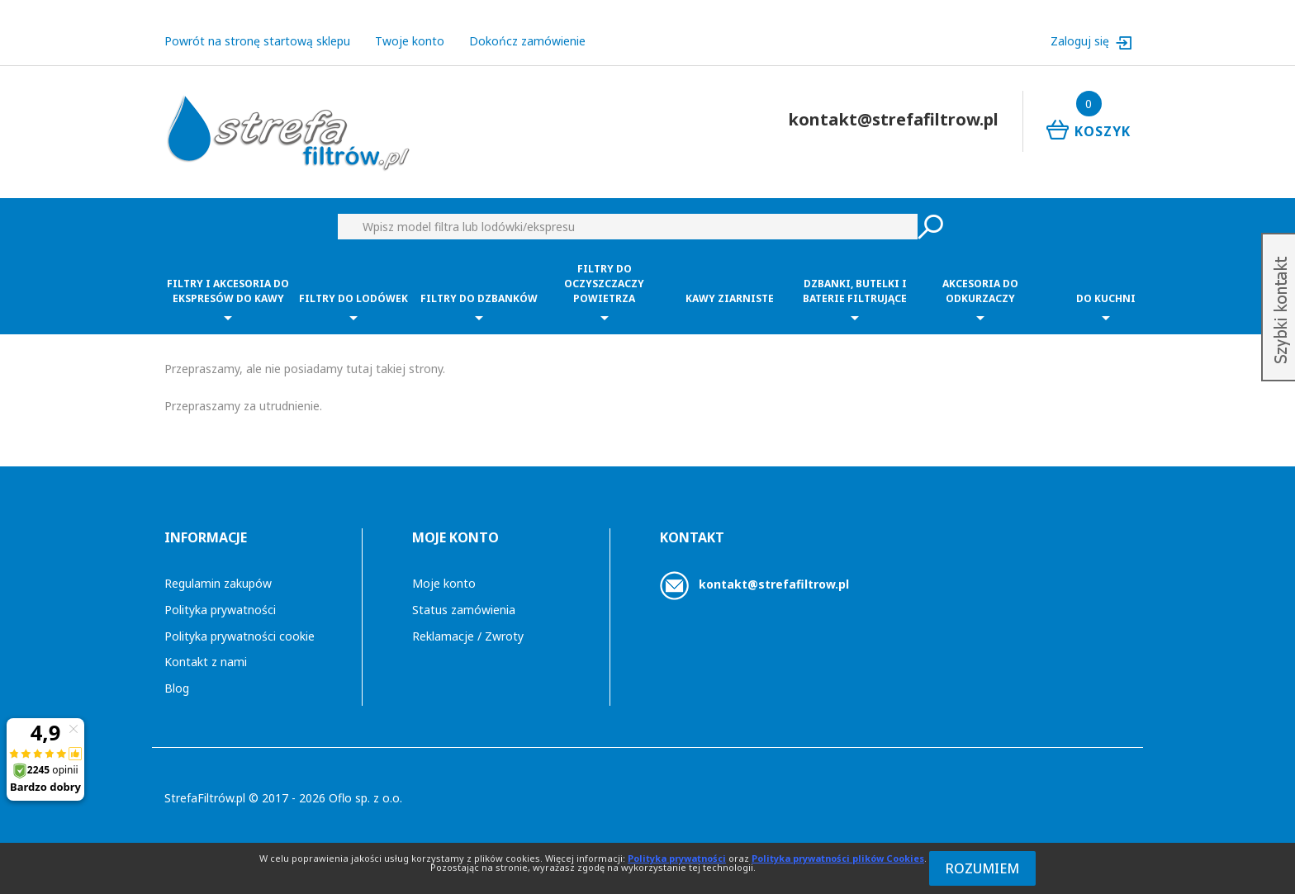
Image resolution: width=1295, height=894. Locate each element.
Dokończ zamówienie (527, 41)
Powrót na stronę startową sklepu (257, 41)
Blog (176, 688)
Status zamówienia (463, 609)
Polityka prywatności (220, 609)
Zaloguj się (1081, 41)
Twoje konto (409, 41)
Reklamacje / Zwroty (468, 636)
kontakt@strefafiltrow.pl (774, 584)
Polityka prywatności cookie (239, 636)
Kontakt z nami (205, 661)
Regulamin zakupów (218, 583)
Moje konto (444, 583)
